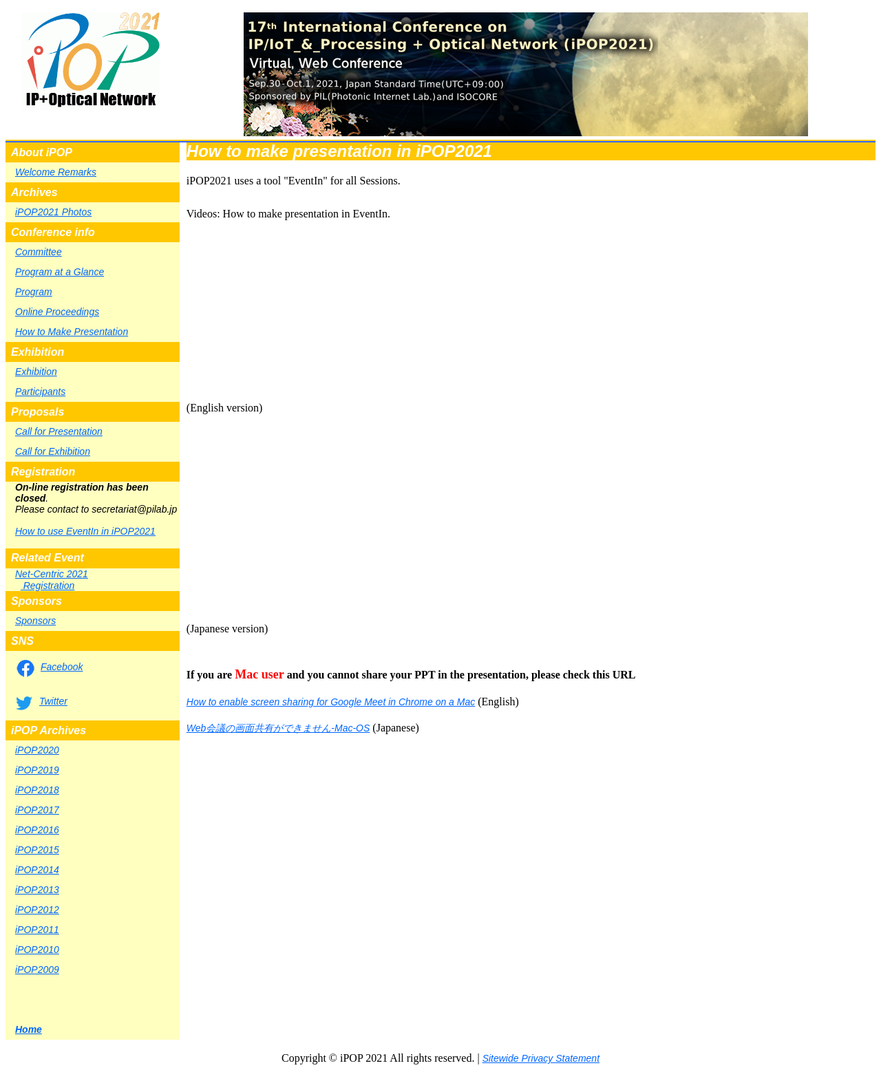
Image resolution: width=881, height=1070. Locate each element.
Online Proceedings (57, 311)
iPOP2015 (37, 849)
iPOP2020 (37, 750)
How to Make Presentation (71, 331)
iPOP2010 (37, 949)
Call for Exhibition (52, 451)
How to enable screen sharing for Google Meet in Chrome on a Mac (331, 701)
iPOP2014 (37, 869)
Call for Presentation (59, 431)
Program (33, 291)
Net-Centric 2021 (51, 573)
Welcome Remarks (55, 172)
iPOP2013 (37, 889)
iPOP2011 (37, 929)
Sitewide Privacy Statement (540, 1058)
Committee (38, 251)
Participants (40, 391)
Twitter (53, 701)
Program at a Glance (59, 271)
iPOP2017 (37, 809)
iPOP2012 (37, 909)
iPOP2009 (37, 969)
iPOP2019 (37, 769)
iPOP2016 (37, 829)
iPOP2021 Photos (53, 211)
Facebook (62, 666)
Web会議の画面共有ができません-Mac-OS (278, 728)
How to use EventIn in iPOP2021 (85, 531)
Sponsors (35, 620)
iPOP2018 (37, 789)
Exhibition (36, 371)
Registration (48, 585)
